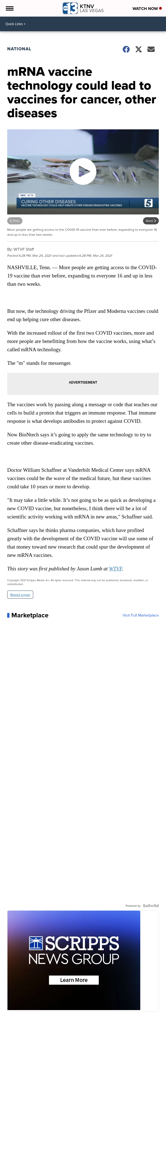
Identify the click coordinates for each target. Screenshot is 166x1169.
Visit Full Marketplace (141, 615)
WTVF (115, 569)
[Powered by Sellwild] (151, 906)
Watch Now (147, 9)
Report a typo (20, 594)
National (19, 49)
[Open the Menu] (9, 8)
